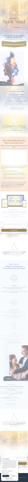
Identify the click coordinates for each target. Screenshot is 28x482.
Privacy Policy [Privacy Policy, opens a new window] (4, 468)
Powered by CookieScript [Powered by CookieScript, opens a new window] (10, 479)
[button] (9, 478)
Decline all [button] (13, 475)
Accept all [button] (6, 475)
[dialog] (9, 469)
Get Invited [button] (14, 230)
